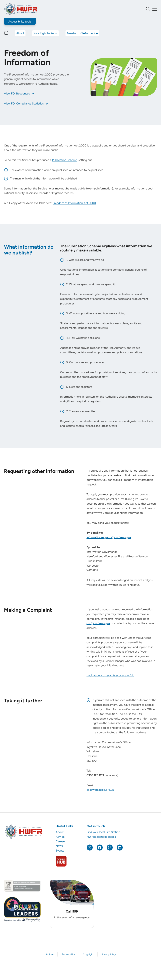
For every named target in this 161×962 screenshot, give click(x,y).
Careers (61, 841)
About (20, 33)
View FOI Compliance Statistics (24, 103)
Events (60, 850)
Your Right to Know (46, 33)
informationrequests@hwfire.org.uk (108, 537)
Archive (50, 954)
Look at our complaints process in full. (110, 675)
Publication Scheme (64, 160)
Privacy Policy (109, 954)
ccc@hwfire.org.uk (98, 623)
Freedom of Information (82, 33)
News (59, 846)
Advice (60, 836)
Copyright (88, 954)
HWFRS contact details (101, 836)
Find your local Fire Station (103, 832)
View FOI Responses (17, 93)
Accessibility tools (19, 21)
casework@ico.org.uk (100, 789)
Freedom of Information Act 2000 (74, 203)
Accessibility (68, 954)
